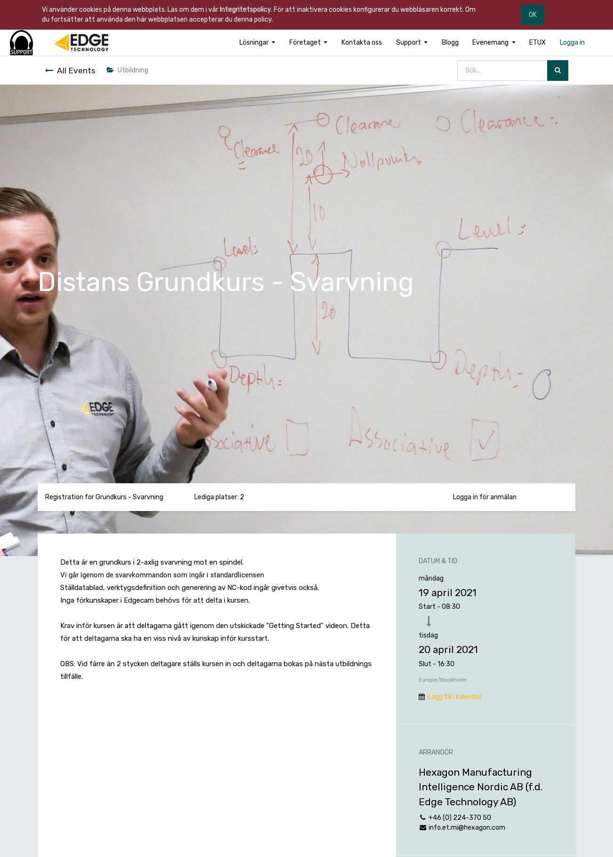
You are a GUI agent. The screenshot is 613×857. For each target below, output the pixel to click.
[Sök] (557, 70)
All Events (70, 70)
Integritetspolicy (245, 10)
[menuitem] (361, 42)
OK (533, 15)
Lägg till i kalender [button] (455, 697)
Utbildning (127, 70)
